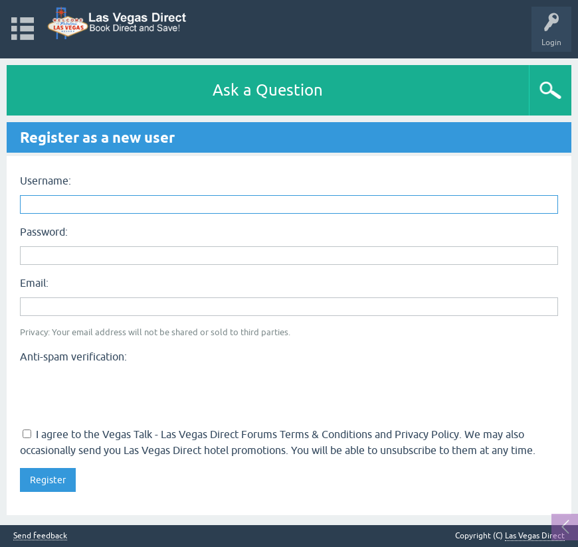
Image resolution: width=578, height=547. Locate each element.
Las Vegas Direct (535, 535)
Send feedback (40, 536)
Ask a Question (268, 90)
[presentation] (121, 394)
